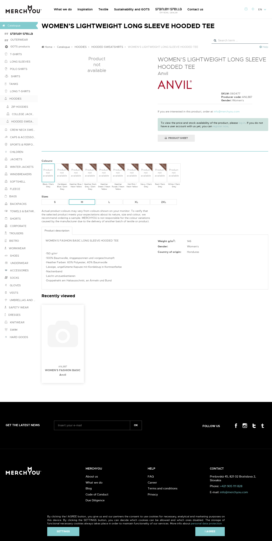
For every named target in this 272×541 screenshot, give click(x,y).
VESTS (11, 292)
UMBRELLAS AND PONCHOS (21, 300)
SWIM (11, 329)
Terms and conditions (162, 488)
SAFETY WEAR (17, 307)
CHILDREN (14, 152)
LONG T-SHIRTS (17, 91)
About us (92, 476)
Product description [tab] (57, 230)
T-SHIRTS (13, 54)
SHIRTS (12, 76)
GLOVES (13, 285)
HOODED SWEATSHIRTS (22, 121)
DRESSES (13, 315)
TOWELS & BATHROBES (21, 211)
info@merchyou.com (227, 111)
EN (262, 9)
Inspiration (85, 9)
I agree (210, 531)
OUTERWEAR (16, 39)
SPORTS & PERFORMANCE (21, 144)
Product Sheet (176, 138)
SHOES (12, 255)
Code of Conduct (97, 494)
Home (47, 47)
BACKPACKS (16, 204)
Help (264, 47)
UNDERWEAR (16, 263)
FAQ (151, 476)
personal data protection (206, 523)
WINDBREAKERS (18, 174)
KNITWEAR (14, 322)
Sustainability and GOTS (132, 9)
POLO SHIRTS (16, 69)
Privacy (153, 494)
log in (242, 123)
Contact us (195, 9)
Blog (89, 488)
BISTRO (12, 240)
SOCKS (12, 277)
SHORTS (13, 218)
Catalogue (63, 47)
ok (136, 425)
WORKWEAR (15, 248)
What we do (63, 9)
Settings (63, 531)
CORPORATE (15, 226)
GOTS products (17, 46)
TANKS (11, 84)
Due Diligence (95, 500)
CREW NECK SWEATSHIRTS (21, 130)
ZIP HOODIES (17, 106)
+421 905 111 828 (231, 486)
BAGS (11, 196)
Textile (103, 9)
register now (220, 126)
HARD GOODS (16, 337)
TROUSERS (14, 233)
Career (152, 482)
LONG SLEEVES (17, 61)
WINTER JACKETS (19, 167)
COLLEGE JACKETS (22, 114)
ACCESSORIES (17, 270)
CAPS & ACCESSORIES (21, 137)
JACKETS (13, 159)
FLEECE (12, 189)
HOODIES (13, 98)
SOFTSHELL (15, 181)
